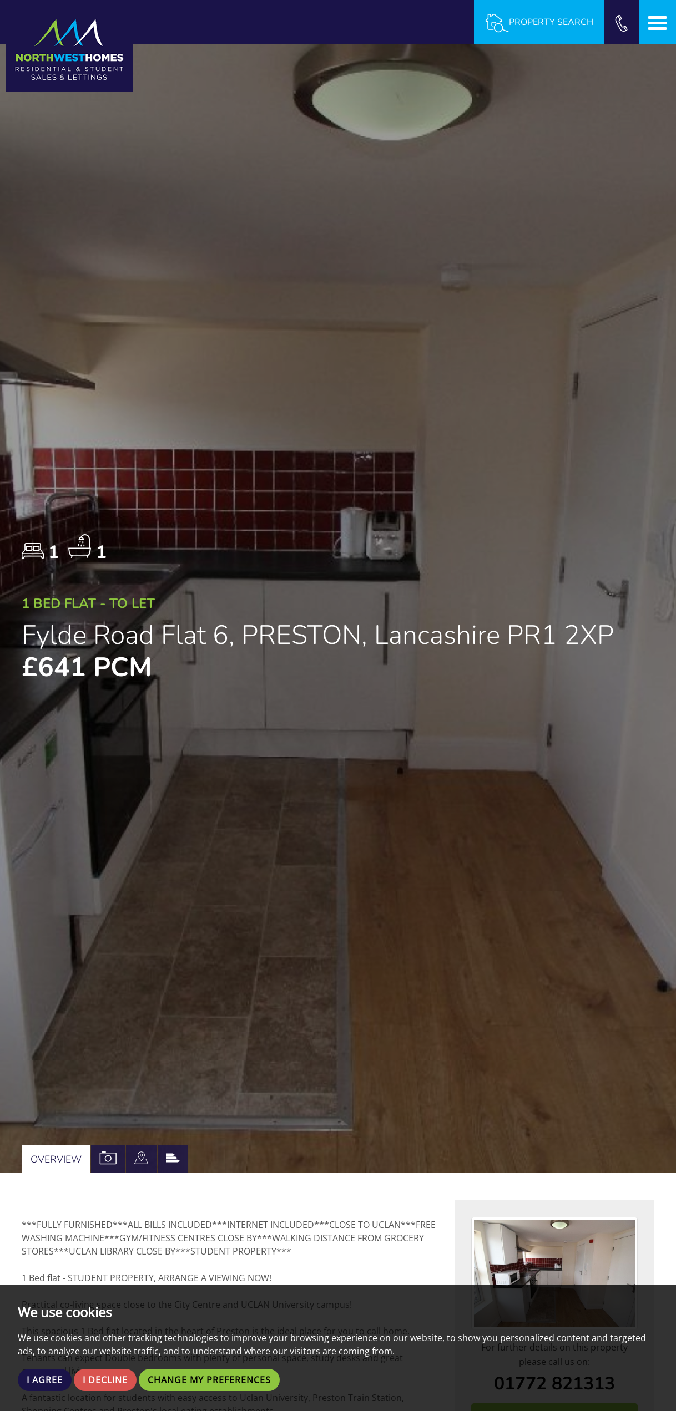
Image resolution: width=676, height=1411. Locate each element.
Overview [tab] (56, 1159)
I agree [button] (45, 1380)
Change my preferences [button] (209, 1380)
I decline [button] (105, 1380)
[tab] (141, 1159)
